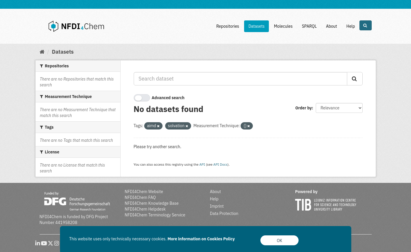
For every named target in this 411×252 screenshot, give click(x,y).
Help (350, 26)
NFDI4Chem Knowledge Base (152, 203)
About (331, 26)
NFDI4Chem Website (144, 191)
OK (279, 240)
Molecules (283, 26)
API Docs (220, 164)
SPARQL (309, 26)
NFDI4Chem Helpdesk (145, 209)
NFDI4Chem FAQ (140, 197)
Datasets (256, 26)
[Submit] (355, 78)
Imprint (217, 206)
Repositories (227, 26)
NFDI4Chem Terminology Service (155, 215)
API (202, 164)
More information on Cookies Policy (201, 239)
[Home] (42, 51)
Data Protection (224, 213)
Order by (303, 108)
